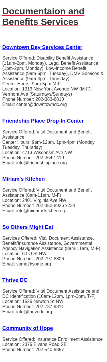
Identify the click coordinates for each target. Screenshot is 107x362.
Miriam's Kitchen (23, 179)
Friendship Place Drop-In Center (43, 121)
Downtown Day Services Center (42, 47)
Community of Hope (27, 328)
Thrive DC (14, 280)
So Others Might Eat (27, 227)
